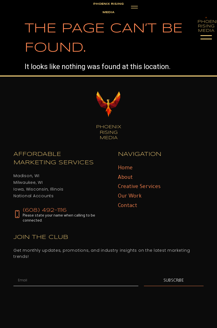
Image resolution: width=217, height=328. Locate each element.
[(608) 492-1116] (17, 214)
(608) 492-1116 (45, 210)
